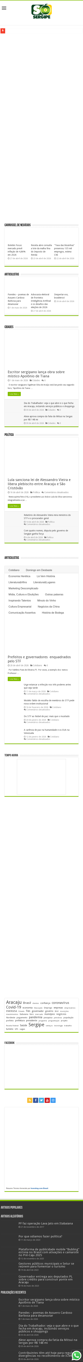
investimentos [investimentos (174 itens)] (12, 1014)
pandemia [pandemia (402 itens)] (35, 1017)
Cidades (9, 327)
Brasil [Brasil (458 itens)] (27, 1003)
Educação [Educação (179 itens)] (38, 1008)
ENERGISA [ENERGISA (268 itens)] (11, 1011)
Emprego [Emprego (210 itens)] (48, 1008)
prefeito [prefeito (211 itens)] (10, 1020)
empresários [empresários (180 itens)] (69, 1008)
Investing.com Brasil (39, 1188)
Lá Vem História (46, 576)
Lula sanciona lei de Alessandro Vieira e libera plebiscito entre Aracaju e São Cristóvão (39, 484)
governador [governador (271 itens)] (38, 1011)
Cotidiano (14, 570)
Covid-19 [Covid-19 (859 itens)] (13, 1007)
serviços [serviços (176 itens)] (49, 1026)
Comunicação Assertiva (22, 612)
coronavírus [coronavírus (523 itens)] (60, 1003)
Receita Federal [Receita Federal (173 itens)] (12, 1026)
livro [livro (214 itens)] (32, 1014)
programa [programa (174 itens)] (43, 1021)
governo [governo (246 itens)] (49, 1011)
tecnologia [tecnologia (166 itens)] (58, 1026)
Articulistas (12, 274)
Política (9, 435)
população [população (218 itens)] (68, 1017)
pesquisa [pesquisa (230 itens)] (48, 1017)
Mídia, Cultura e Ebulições (24, 594)
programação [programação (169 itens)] (53, 1021)
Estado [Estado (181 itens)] (21, 1011)
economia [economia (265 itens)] (28, 1007)
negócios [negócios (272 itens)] (61, 1014)
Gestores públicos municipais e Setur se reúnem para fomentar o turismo (46, 1265)
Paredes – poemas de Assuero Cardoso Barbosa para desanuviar (45, 1314)
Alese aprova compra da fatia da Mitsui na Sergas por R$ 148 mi (48, 1341)
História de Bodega (53, 612)
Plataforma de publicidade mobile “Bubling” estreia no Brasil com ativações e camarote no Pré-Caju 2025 (49, 1252)
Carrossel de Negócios (18, 225)
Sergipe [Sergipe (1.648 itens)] (36, 1024)
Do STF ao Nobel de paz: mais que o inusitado (47, 716)
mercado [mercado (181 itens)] (39, 1014)
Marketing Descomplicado (23, 588)
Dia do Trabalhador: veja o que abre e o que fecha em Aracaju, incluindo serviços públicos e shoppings (49, 1328)
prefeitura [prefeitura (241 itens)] (20, 1020)
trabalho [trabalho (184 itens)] (68, 1025)
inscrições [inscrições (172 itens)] (64, 1011)
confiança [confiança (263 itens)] (45, 1003)
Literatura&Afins (18, 582)
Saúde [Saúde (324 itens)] (23, 1025)
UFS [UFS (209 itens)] (16, 1029)
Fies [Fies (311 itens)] (28, 1011)
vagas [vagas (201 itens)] (22, 1029)
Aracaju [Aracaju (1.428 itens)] (14, 1002)
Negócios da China (48, 606)
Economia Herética (19, 576)
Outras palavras (54, 594)
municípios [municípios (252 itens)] (49, 1014)
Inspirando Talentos (20, 600)
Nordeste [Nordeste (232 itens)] (10, 1017)
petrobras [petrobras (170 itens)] (58, 1018)
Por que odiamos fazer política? (40, 1236)
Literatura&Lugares (44, 582)
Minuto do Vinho (46, 600)
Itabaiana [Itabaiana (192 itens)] (24, 1014)
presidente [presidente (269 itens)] (31, 1020)
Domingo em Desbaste (39, 570)
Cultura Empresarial (20, 606)
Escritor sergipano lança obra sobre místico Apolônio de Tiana (36, 374)
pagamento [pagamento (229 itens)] (22, 1017)
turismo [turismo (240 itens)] (9, 1029)
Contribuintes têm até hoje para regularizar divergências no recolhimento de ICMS (49, 1354)
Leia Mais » (14, 394)
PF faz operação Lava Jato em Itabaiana (46, 1223)
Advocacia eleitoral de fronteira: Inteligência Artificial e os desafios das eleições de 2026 (41, 301)
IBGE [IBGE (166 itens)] (57, 1011)
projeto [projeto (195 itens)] (64, 1021)
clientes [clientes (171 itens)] (35, 1003)
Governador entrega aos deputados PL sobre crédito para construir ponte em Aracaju (46, 1279)
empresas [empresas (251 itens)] (58, 1007)
